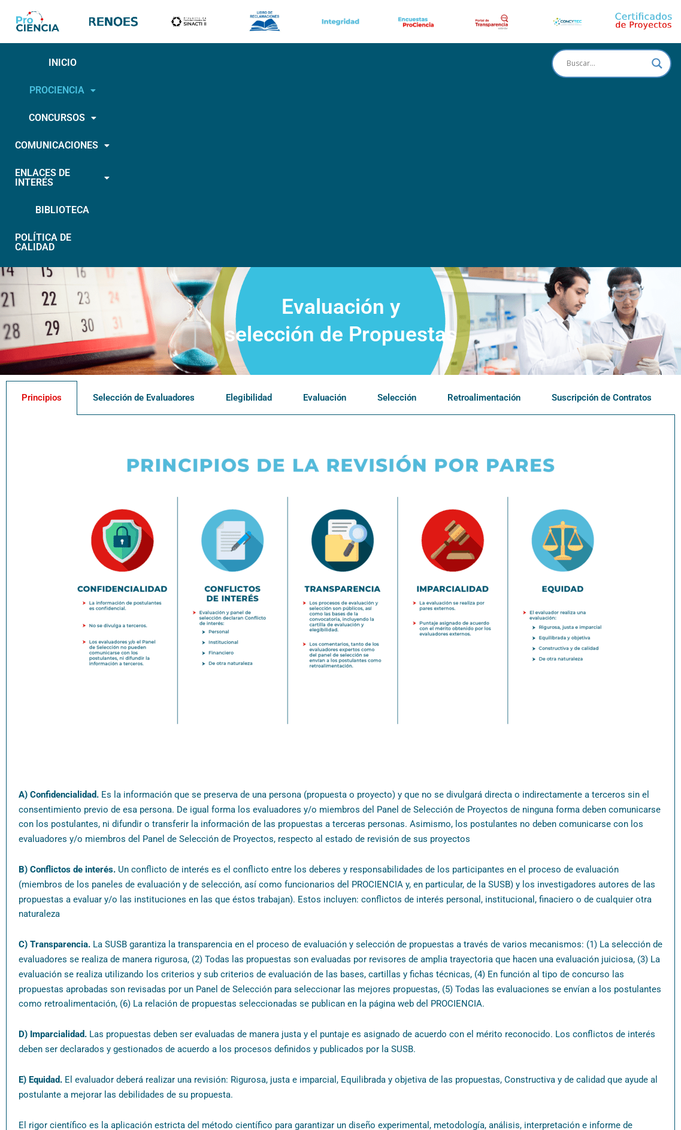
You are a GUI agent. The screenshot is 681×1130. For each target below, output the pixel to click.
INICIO (33, 62)
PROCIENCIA (98, 62)
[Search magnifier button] (657, 63)
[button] (98, 63)
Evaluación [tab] (324, 240)
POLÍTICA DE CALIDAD (272, 90)
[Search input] (606, 63)
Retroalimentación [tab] (483, 240)
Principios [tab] (42, 240)
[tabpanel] (340, 638)
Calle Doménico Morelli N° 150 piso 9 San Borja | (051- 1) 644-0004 (293, 1086)
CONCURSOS (183, 62)
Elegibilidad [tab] (249, 240)
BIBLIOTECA (499, 62)
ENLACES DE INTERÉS (401, 62)
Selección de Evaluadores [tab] (144, 240)
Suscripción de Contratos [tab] (602, 240)
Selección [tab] (396, 240)
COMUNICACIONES (282, 62)
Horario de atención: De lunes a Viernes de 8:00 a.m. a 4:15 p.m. (340, 1100)
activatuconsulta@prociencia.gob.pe (507, 1086)
